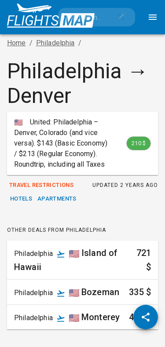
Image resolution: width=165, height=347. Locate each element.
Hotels (21, 199)
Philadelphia (55, 43)
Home (16, 43)
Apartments (57, 199)
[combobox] (82, 17)
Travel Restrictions (41, 185)
